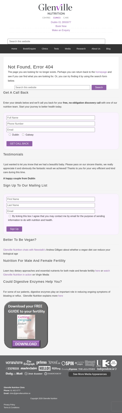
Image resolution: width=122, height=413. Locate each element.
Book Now (61, 26)
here (97, 270)
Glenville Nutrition (55, 11)
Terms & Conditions (11, 408)
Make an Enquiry (61, 30)
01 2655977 (64, 22)
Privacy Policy (9, 405)
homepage (101, 72)
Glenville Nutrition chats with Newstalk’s (24, 249)
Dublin (54, 22)
